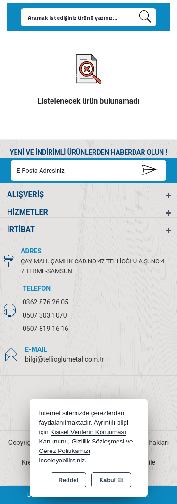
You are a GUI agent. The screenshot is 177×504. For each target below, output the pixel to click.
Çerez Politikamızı (65, 450)
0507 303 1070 (45, 315)
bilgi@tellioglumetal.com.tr (64, 359)
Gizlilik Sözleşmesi (98, 441)
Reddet (68, 480)
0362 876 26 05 (45, 302)
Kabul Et (111, 480)
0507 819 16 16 (45, 328)
